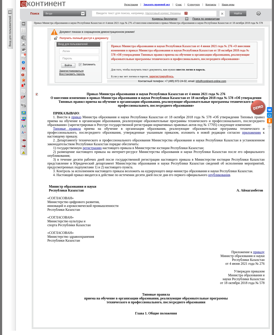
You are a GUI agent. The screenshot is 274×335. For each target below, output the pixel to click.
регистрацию (92, 148)
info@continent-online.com (211, 81)
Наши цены (228, 4)
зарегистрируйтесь (161, 76)
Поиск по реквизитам (206, 18)
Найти (238, 13)
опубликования (219, 175)
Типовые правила (67, 128)
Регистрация (131, 4)
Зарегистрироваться (71, 70)
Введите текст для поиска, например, (138, 13)
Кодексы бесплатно (164, 18)
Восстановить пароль (72, 74)
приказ (76, 117)
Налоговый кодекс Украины (163, 13)
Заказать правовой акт (156, 4)
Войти (68, 65)
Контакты (211, 4)
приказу (259, 252)
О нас (179, 4)
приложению (251, 132)
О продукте (194, 4)
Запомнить (89, 64)
